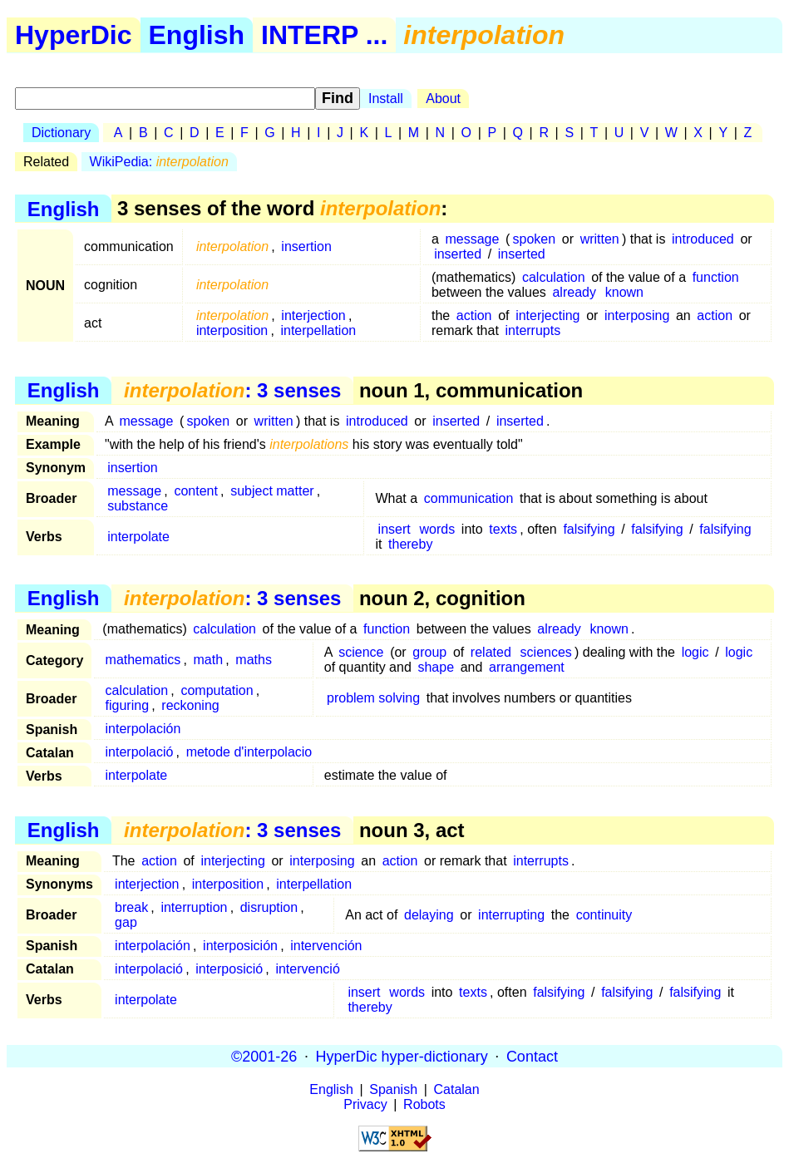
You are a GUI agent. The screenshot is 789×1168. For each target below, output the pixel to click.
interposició (229, 969)
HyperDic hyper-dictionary (402, 1055)
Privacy (365, 1104)
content (195, 491)
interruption (193, 907)
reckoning (190, 705)
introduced (703, 239)
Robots (424, 1104)
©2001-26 (264, 1055)
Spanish (393, 1089)
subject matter (271, 491)
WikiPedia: (159, 162)
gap (126, 922)
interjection (313, 315)
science (360, 652)
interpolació (140, 752)
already (573, 292)
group (429, 652)
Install (385, 98)
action (474, 315)
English (197, 35)
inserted (457, 254)
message (472, 239)
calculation (553, 277)
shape (435, 667)
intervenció (307, 969)
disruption (269, 907)
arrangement (527, 667)
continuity (604, 915)
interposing (636, 315)
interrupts (532, 330)
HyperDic (73, 35)
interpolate (138, 537)
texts (503, 529)
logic (695, 652)
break (131, 907)
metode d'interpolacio (249, 752)
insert (394, 529)
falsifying (588, 529)
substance (137, 506)
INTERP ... (324, 35)
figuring (127, 705)
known (624, 292)
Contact (532, 1055)
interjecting (547, 315)
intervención (326, 946)
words (438, 529)
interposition (232, 330)
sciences (546, 652)
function (716, 277)
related (491, 652)
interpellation (318, 330)
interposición (240, 946)
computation (216, 690)
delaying (429, 915)
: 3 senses (232, 390)
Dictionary (61, 133)
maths (253, 660)
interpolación (143, 729)
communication (469, 498)
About (443, 98)
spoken (534, 239)
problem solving (373, 698)
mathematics (143, 660)
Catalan (457, 1089)
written (599, 239)
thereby (410, 544)
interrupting (511, 915)
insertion (306, 246)
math (209, 660)
